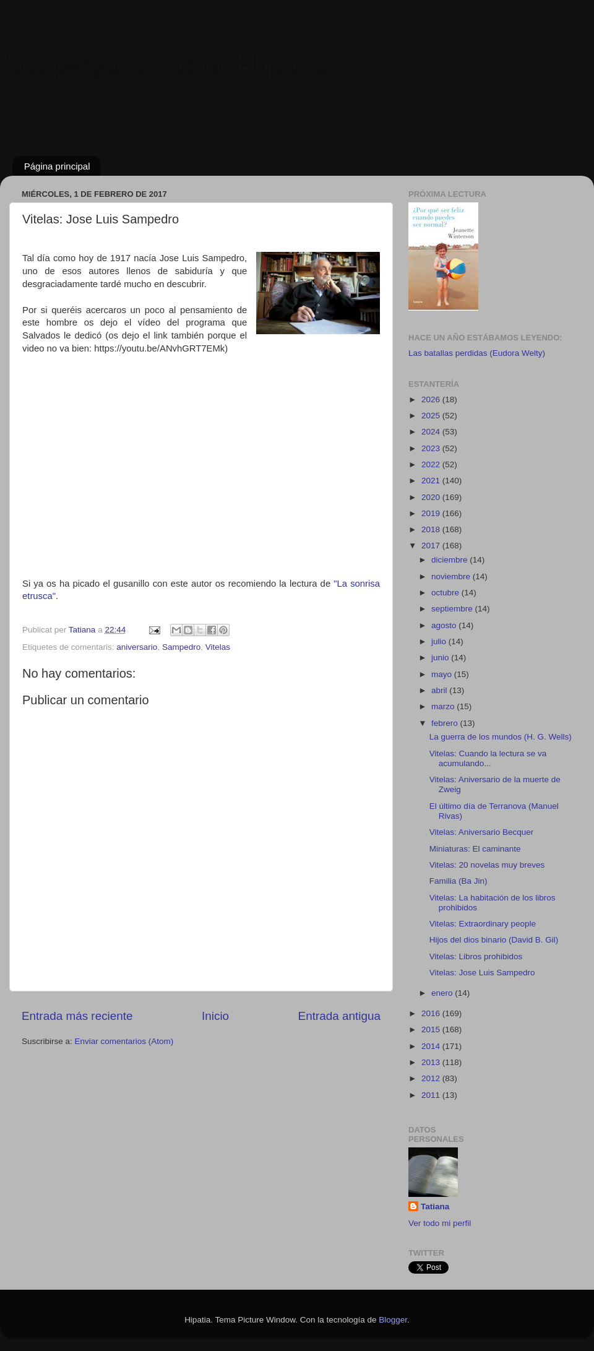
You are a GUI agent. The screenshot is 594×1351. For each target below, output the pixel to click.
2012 (431, 1078)
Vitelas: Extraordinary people (482, 923)
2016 (431, 1013)
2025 (431, 415)
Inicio (215, 1015)
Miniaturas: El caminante (475, 848)
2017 (431, 545)
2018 (431, 529)
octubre (446, 592)
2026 (431, 399)
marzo (444, 706)
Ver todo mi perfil (439, 1223)
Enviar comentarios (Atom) (124, 1041)
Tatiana (435, 1206)
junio (441, 657)
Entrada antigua (339, 1015)
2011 (431, 1095)
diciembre (450, 559)
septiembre (453, 608)
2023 (431, 448)
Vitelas (217, 647)
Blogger (393, 1319)
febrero (445, 723)
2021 (431, 480)
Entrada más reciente (77, 1015)
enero (443, 993)
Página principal (57, 166)
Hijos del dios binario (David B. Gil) (494, 939)
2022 (431, 464)
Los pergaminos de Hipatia (162, 65)
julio (440, 641)
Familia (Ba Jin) (458, 881)
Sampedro (181, 647)
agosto (444, 625)
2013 (431, 1062)
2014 (431, 1046)
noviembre (452, 576)
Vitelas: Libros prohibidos (476, 956)
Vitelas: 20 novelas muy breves (487, 865)
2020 (431, 497)
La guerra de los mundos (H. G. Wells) (500, 736)
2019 (431, 513)
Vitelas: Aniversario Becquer (481, 832)
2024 (431, 431)
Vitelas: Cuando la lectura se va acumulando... (488, 758)
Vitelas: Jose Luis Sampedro (482, 972)
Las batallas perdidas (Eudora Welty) (476, 353)
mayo (442, 674)
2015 (431, 1029)
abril (440, 690)
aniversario (136, 647)
